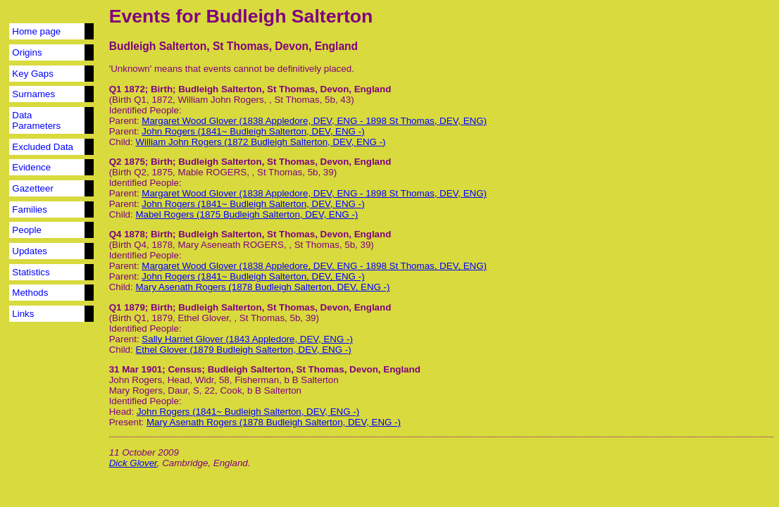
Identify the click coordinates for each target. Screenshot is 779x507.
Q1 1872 (127, 89)
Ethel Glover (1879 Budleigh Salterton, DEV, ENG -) (243, 349)
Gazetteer (33, 188)
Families (29, 209)
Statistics (30, 272)
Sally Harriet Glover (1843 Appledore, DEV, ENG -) (247, 339)
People (27, 230)
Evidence (31, 167)
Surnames (33, 94)
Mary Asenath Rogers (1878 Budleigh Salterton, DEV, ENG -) (262, 287)
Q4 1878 (127, 234)
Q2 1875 (127, 161)
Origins (27, 52)
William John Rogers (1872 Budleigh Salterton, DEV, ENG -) (260, 142)
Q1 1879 (127, 307)
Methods (30, 292)
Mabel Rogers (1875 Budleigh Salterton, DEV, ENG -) (246, 214)
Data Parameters (36, 120)
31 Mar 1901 (136, 369)
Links (23, 313)
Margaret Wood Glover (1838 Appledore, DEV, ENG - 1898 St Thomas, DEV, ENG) (314, 120)
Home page (36, 31)
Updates (29, 251)
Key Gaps (33, 73)
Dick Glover (133, 463)
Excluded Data (42, 147)
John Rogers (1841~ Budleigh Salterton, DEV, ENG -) (253, 131)
